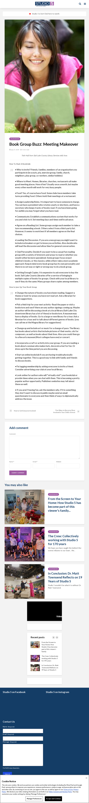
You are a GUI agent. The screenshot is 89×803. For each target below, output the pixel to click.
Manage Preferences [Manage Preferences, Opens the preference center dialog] (34, 799)
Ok (86, 778)
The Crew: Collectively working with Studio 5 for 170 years (63, 540)
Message (10, 742)
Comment (12, 434)
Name (11, 461)
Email (35, 461)
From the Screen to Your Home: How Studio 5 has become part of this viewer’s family (49, 647)
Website (58, 461)
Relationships (15, 139)
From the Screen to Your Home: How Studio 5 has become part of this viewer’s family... (64, 504)
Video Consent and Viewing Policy (60, 792)
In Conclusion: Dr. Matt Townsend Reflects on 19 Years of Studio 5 (65, 577)
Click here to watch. (52, 14)
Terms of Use (68, 789)
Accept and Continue (53, 799)
